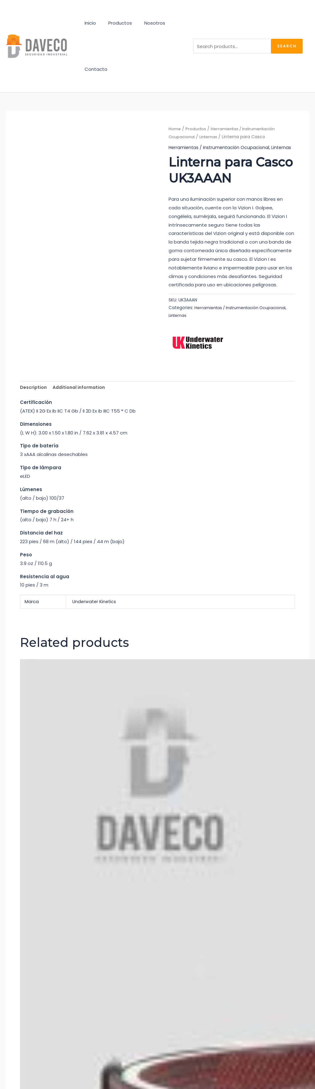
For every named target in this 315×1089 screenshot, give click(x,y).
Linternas (210, 137)
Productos (115, 23)
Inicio (88, 23)
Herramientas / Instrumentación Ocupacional (221, 147)
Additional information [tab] (82, 392)
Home (175, 129)
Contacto (94, 69)
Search (287, 46)
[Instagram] (11, 982)
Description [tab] (34, 392)
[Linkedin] (41, 982)
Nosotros (147, 23)
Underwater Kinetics (95, 607)
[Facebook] (26, 982)
